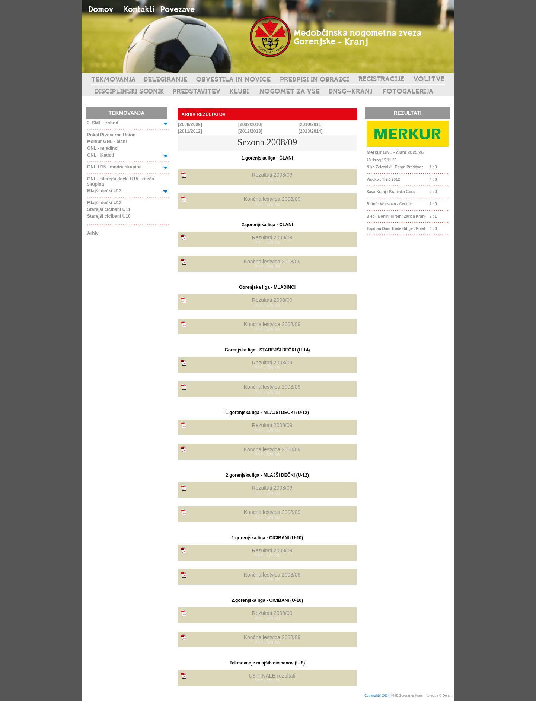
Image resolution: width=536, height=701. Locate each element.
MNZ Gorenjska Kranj (406, 695)
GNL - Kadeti (100, 155)
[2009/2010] (250, 124)
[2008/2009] (190, 124)
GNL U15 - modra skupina (114, 167)
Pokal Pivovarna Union (111, 135)
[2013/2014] (311, 131)
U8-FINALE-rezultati (272, 676)
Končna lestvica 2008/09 (272, 199)
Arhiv (93, 233)
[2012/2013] (250, 131)
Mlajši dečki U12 (104, 202)
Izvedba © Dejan (439, 695)
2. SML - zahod (102, 123)
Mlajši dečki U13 (104, 190)
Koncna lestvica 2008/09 (272, 324)
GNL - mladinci (102, 148)
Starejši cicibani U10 (109, 216)
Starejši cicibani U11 (109, 209)
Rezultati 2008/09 (272, 175)
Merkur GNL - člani (107, 141)
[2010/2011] (311, 124)
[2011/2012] (190, 131)
